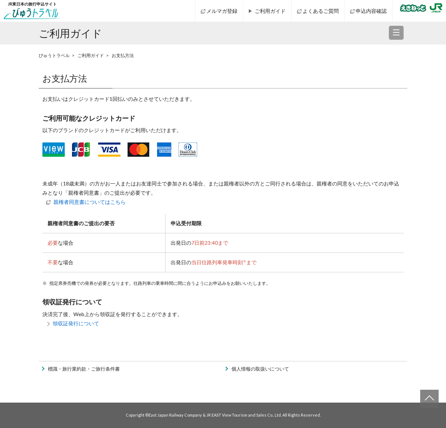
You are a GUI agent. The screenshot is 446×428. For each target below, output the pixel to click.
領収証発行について (76, 323)
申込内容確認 (371, 11)
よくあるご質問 (321, 11)
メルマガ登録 (221, 11)
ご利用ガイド (270, 11)
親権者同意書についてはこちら (89, 202)
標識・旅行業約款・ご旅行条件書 (84, 369)
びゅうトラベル (54, 55)
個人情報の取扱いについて (260, 369)
